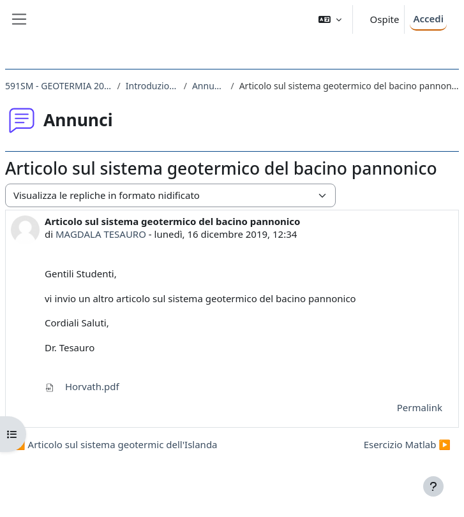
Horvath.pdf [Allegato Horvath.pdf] (82, 386)
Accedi (428, 18)
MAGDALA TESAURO (101, 234)
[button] (330, 19)
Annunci (209, 86)
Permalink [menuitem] (419, 407)
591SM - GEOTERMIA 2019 (58, 86)
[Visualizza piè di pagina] (433, 486)
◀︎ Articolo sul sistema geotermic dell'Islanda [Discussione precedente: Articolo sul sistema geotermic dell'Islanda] (115, 444)
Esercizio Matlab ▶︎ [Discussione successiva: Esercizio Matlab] (407, 444)
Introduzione (152, 86)
